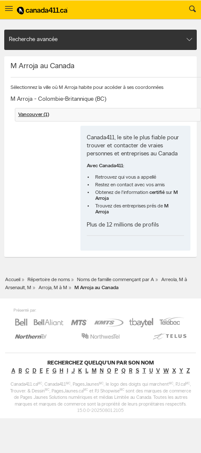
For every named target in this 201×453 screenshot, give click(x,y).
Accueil (12, 279)
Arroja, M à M (53, 287)
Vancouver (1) (33, 114)
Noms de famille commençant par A (115, 279)
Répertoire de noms (49, 279)
